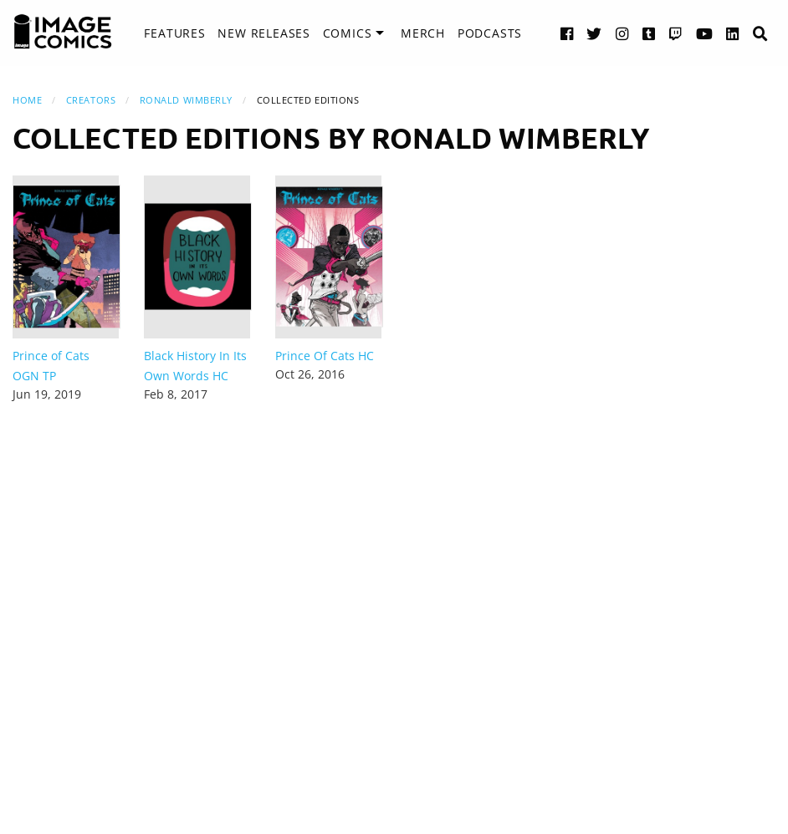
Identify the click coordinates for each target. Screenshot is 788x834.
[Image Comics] (63, 32)
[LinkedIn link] (732, 33)
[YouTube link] (705, 33)
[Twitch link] (676, 33)
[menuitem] (174, 33)
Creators (90, 100)
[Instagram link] (622, 33)
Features (174, 33)
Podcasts (490, 33)
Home (27, 100)
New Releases (263, 33)
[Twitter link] (594, 33)
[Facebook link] (567, 33)
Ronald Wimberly (186, 100)
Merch (423, 33)
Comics (347, 33)
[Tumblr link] (649, 33)
